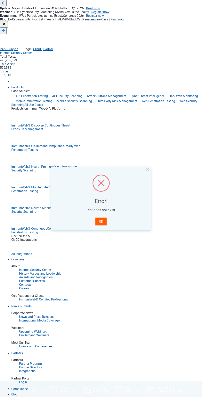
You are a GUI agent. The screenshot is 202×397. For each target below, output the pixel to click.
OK (101, 218)
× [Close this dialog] (140, 174)
